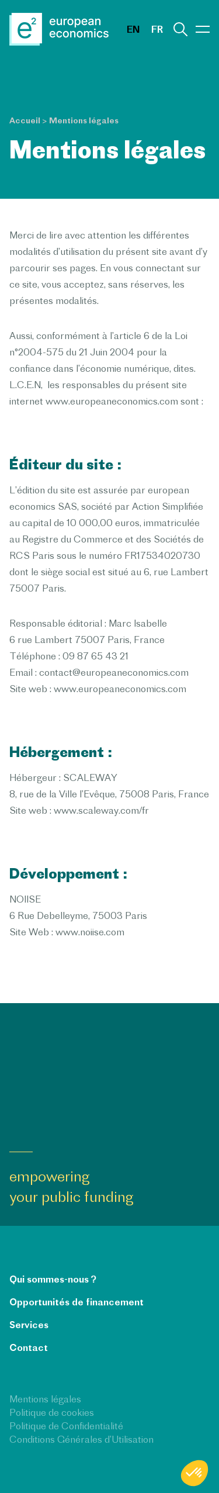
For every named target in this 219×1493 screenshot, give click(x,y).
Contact (28, 1347)
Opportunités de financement (76, 1302)
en (133, 29)
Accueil (24, 120)
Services (28, 1324)
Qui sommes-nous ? (52, 1279)
